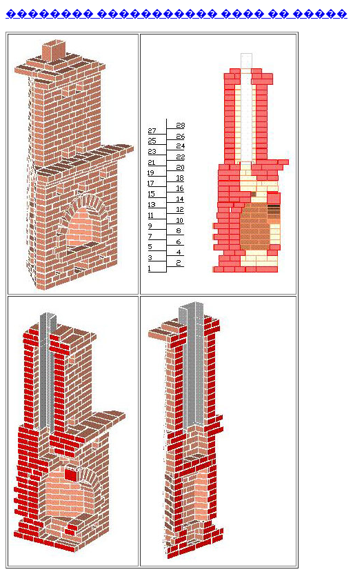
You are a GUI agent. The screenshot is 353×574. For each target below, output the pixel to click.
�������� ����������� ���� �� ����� (176, 13)
